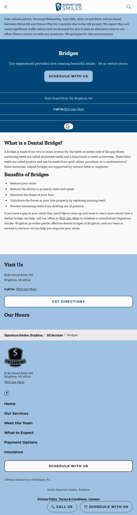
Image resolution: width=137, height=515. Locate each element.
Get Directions (68, 302)
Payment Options (20, 442)
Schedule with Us (68, 76)
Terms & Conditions (73, 499)
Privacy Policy (47, 499)
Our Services (16, 413)
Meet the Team (18, 423)
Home (10, 404)
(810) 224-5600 (74, 109)
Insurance (13, 452)
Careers (94, 499)
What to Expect (19, 433)
